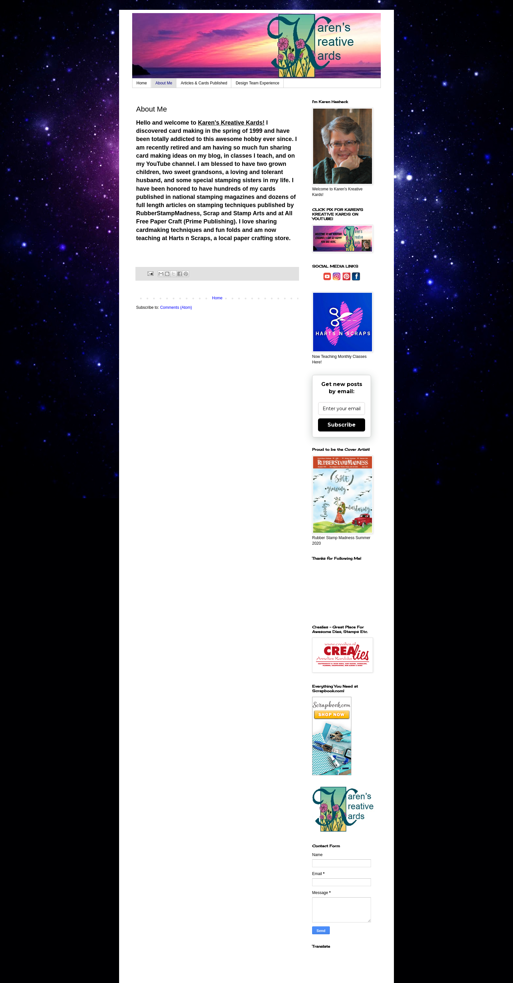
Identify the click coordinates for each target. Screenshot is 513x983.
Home (141, 83)
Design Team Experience (257, 83)
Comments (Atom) (176, 307)
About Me (163, 83)
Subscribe (341, 425)
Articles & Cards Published (204, 83)
